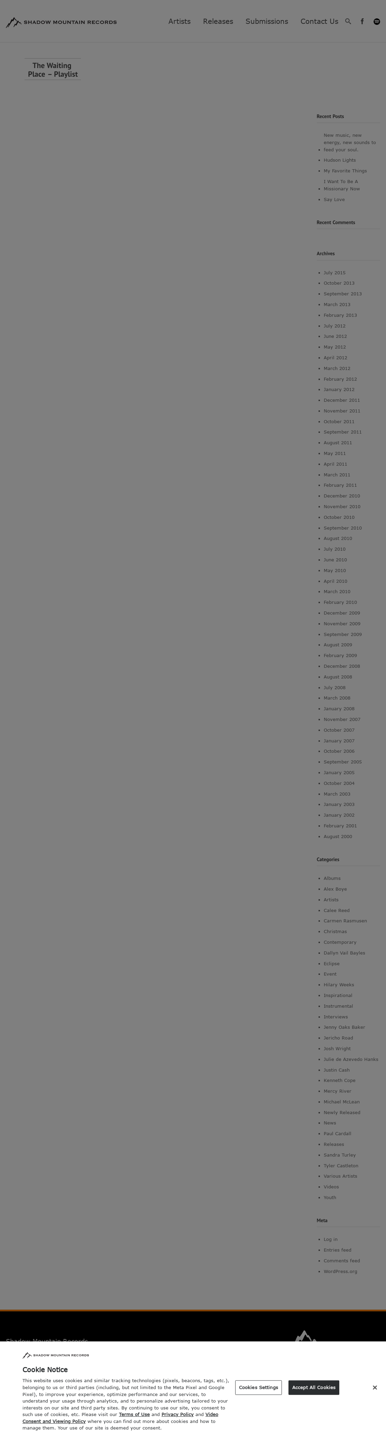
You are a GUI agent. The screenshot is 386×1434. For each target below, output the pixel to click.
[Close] (375, 1394)
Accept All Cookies (314, 1393)
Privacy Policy (178, 1421)
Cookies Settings (258, 1393)
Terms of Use (134, 1421)
